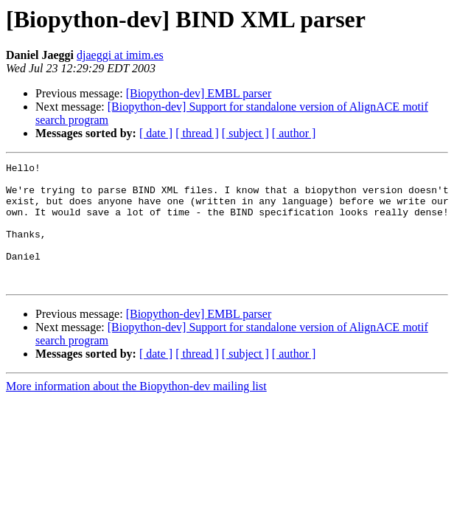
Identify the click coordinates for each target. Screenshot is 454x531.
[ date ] (155, 133)
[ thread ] (197, 133)
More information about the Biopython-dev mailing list (136, 410)
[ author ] (294, 133)
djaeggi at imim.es (120, 55)
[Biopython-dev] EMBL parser (199, 93)
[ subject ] (245, 133)
